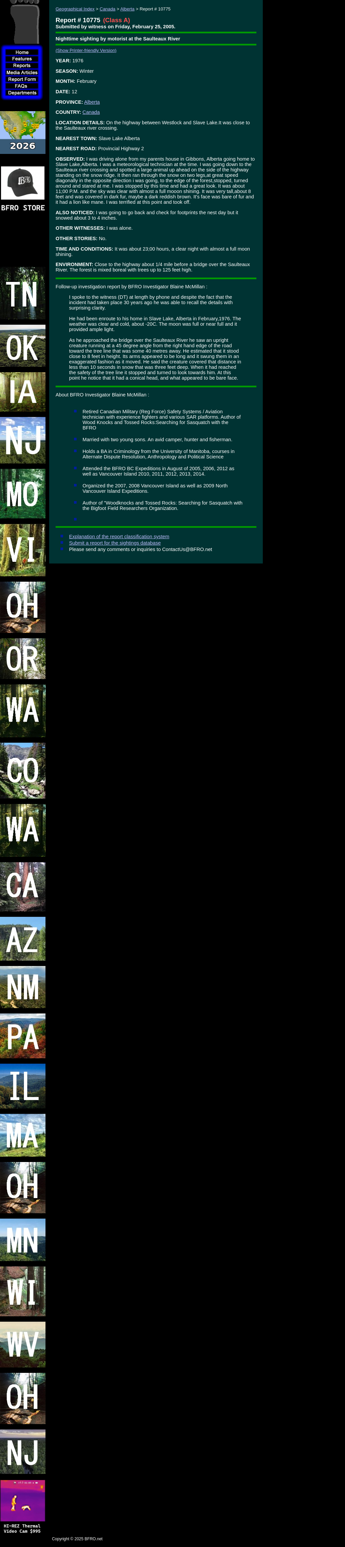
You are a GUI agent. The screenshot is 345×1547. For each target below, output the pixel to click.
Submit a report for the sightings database (115, 543)
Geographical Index (75, 8)
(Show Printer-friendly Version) (86, 50)
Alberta (127, 8)
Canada (108, 8)
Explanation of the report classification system (119, 536)
